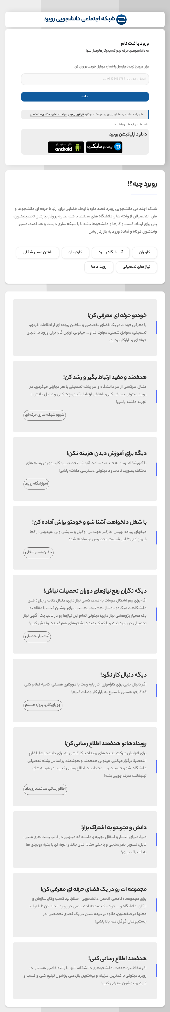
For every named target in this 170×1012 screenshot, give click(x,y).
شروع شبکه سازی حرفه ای (47, 415)
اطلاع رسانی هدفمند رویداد (47, 789)
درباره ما (130, 124)
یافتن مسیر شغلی (40, 552)
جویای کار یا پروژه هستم (45, 705)
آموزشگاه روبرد (38, 484)
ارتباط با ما (117, 124)
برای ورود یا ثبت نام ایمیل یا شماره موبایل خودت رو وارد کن (109, 67)
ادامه (82, 96)
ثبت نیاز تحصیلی (39, 636)
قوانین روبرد (74, 114)
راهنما (141, 124)
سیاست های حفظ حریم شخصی (46, 114)
